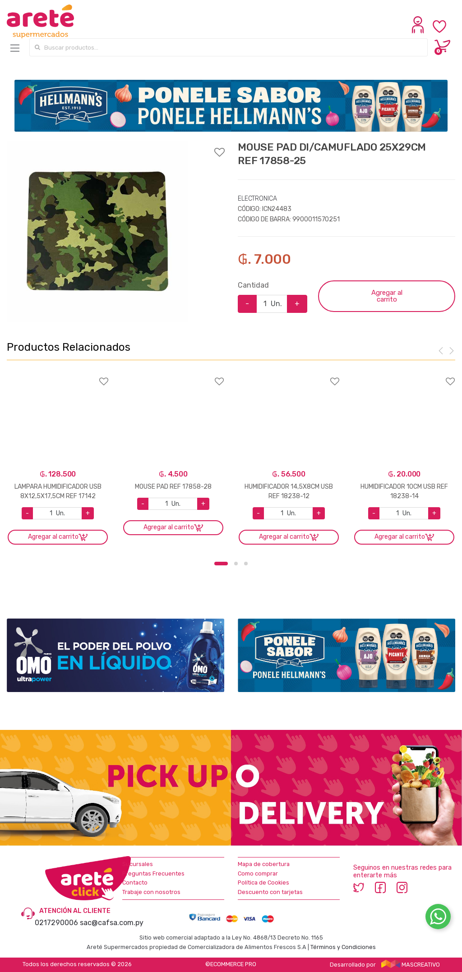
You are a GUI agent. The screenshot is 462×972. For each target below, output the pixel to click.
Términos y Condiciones (343, 947)
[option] (97, 231)
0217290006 (56, 922)
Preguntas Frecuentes (153, 873)
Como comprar (258, 873)
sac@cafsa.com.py (111, 922)
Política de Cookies (263, 882)
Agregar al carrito (386, 296)
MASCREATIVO (410, 964)
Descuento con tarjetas (270, 892)
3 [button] (246, 563)
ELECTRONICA (257, 198)
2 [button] (236, 563)
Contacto (135, 882)
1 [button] (221, 563)
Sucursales (137, 864)
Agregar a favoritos (115, 146)
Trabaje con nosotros (151, 892)
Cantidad (253, 285)
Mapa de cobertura (264, 864)
